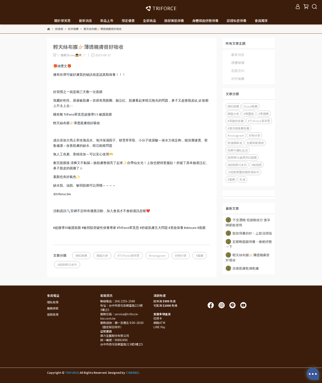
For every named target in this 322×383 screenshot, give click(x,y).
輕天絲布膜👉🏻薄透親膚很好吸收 (247, 257)
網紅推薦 (81, 255)
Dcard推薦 (251, 106)
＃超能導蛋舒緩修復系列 (243, 172)
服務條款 (53, 308)
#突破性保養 (236, 121)
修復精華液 (235, 143)
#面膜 (199, 255)
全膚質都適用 (255, 143)
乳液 (242, 179)
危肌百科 (237, 70)
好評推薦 (237, 78)
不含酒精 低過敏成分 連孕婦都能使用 (248, 222)
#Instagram (157, 255)
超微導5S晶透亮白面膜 (242, 157)
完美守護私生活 (238, 150)
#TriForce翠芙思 (128, 255)
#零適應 (263, 113)
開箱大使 (102, 255)
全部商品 (149, 20)
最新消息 (237, 54)
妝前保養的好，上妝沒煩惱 (249, 233)
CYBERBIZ (132, 372)
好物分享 (180, 255)
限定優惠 (128, 20)
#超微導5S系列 (67, 264)
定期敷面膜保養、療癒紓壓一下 (249, 244)
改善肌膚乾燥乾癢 (242, 268)
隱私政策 (53, 302)
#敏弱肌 (256, 165)
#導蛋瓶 (249, 113)
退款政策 (53, 314)
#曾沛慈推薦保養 (238, 128)
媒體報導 (237, 62)
